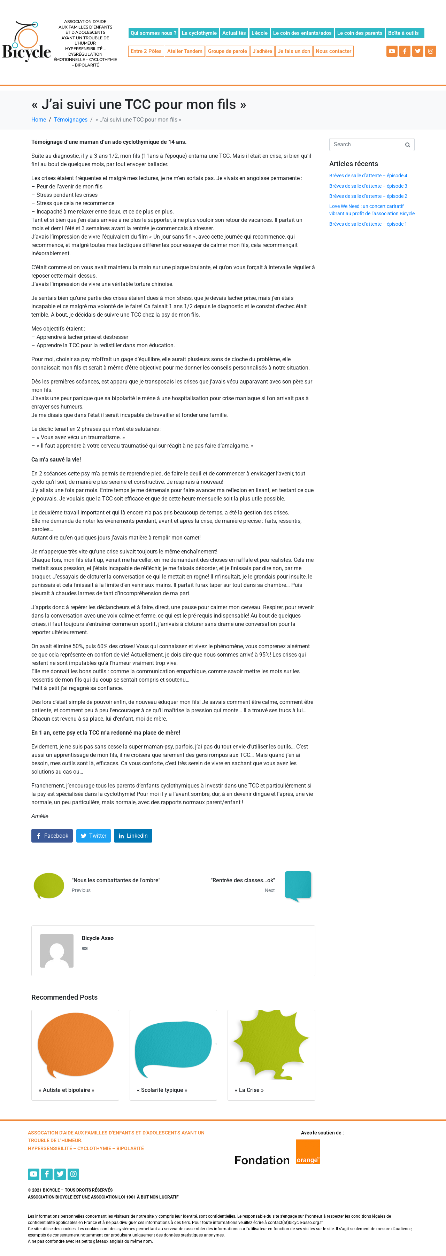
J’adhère (262, 51)
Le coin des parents (360, 33)
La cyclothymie (199, 33)
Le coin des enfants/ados (302, 33)
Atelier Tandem (184, 51)
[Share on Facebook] (52, 836)
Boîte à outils (403, 33)
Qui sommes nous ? (153, 33)
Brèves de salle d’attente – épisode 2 (368, 196)
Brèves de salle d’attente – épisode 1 (368, 224)
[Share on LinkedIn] (133, 836)
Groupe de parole (227, 51)
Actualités (234, 33)
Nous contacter (333, 51)
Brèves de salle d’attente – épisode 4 (368, 175)
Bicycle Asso (98, 938)
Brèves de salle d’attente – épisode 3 (368, 186)
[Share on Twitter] (93, 836)
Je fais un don (294, 51)
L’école (260, 33)
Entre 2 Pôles (146, 51)
